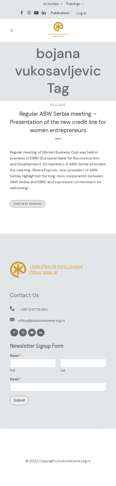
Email (15, 379)
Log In (81, 13)
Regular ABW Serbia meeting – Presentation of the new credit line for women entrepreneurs (58, 122)
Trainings (73, 3)
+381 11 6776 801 (33, 309)
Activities (51, 3)
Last (62, 370)
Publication (60, 13)
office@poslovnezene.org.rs (41, 320)
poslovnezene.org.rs (74, 461)
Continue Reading (27, 203)
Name (15, 355)
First (12, 370)
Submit (19, 400)
